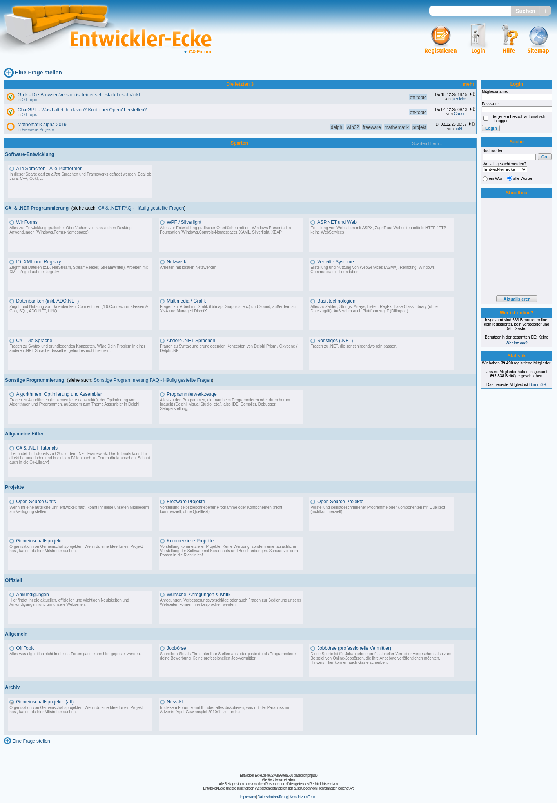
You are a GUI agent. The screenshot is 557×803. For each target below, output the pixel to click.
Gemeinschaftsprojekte (40, 541)
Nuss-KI (175, 702)
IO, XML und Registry (38, 262)
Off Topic (29, 100)
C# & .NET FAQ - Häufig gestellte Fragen (141, 208)
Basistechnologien (336, 301)
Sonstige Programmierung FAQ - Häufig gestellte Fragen (153, 380)
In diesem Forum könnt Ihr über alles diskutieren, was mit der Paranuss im (224, 707)
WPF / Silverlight (184, 222)
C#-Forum (197, 51)
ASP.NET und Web (337, 222)
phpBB (312, 775)
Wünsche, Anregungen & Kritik (198, 594)
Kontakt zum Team (303, 797)
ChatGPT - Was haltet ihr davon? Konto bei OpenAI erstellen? (82, 109)
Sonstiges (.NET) (335, 340)
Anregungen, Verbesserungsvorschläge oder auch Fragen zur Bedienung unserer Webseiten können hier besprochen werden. (230, 602)
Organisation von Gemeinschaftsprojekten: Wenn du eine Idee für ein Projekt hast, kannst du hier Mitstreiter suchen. (76, 548)
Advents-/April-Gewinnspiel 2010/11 (191, 712)
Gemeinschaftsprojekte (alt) (45, 702)
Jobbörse (176, 648)
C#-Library (38, 462)
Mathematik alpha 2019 (42, 124)
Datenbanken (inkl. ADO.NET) (47, 301)
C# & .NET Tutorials (37, 448)
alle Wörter (522, 178)
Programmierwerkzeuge (191, 394)
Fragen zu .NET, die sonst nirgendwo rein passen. (353, 346)
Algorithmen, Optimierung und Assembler (59, 394)
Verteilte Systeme (335, 262)
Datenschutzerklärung (273, 797)
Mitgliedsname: (495, 91)
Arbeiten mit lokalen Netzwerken (188, 267)
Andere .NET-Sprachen (191, 340)
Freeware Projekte (38, 129)
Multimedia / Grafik (186, 301)
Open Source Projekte (340, 501)
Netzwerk (176, 262)
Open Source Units (36, 501)
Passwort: (490, 104)
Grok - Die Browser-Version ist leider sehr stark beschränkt (79, 95)
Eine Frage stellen (38, 72)
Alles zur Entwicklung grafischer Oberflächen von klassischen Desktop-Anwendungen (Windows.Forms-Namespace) (71, 230)
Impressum (247, 797)
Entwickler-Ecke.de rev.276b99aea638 (266, 775)
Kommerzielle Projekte (190, 541)
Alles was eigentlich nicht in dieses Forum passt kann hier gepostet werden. (75, 654)
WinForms (27, 222)
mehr (468, 84)
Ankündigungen (32, 594)
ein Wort (496, 178)
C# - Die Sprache (34, 340)
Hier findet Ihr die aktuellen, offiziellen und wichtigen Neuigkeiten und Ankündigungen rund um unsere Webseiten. (69, 602)
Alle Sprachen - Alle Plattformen (49, 168)
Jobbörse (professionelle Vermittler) (354, 648)
